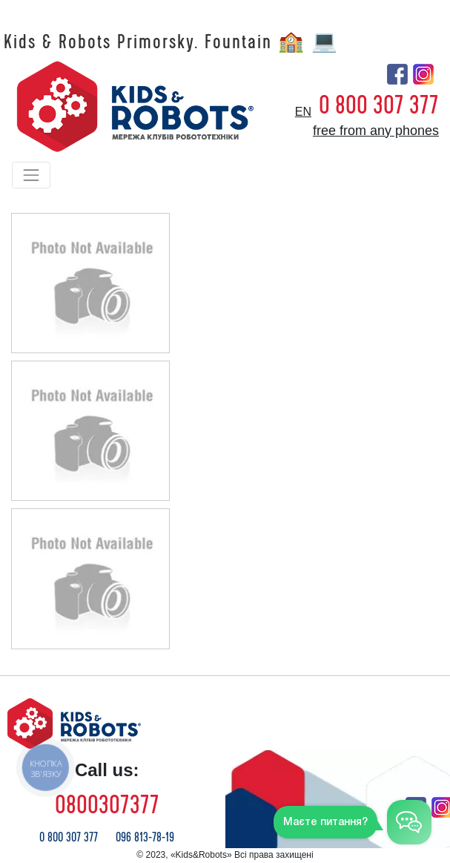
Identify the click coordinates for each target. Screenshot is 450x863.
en (303, 111)
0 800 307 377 (379, 105)
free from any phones (376, 130)
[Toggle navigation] (31, 175)
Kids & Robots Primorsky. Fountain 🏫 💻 (171, 42)
